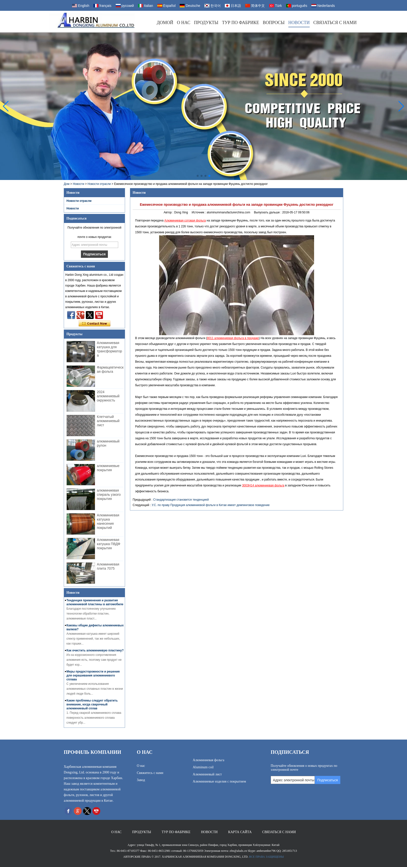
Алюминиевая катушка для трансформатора (109, 349)
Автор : (169, 212)
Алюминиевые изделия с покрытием (219, 781)
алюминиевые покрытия (108, 468)
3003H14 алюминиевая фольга (263, 485)
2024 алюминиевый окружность (108, 396)
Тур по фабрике (240, 22)
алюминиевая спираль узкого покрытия (109, 494)
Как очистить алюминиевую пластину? (95, 650)
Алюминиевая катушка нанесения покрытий (108, 521)
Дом (66, 184)
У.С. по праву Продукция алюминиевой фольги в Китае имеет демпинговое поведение (210, 505)
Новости (299, 22)
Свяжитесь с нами (150, 773)
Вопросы (274, 22)
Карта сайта (240, 832)
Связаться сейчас (94, 323)
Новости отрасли (99, 184)
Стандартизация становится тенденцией (181, 499)
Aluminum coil (203, 767)
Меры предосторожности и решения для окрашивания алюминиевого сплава (93, 675)
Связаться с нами (334, 22)
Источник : (199, 212)
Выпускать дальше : (268, 212)
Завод (141, 780)
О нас (184, 22)
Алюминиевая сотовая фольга (185, 220)
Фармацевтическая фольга (110, 369)
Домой (165, 22)
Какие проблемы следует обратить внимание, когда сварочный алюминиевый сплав (92, 704)
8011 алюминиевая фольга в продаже (233, 338)
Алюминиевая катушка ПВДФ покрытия (108, 544)
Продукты (206, 22)
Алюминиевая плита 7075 (108, 566)
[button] (198, 176)
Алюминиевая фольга (208, 760)
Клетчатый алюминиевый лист (108, 421)
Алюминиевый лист (207, 774)
